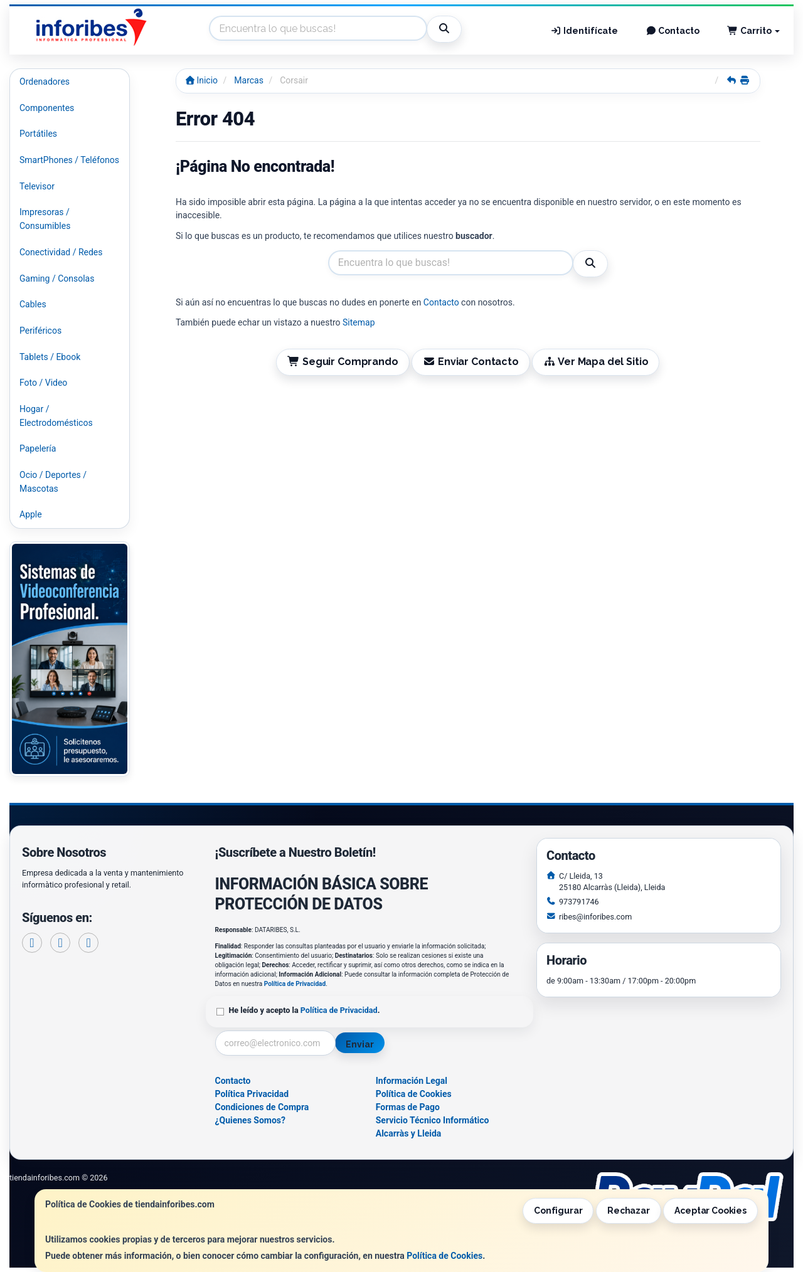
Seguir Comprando (342, 362)
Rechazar (628, 1211)
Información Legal (411, 1081)
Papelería (37, 448)
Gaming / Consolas (56, 278)
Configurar (558, 1211)
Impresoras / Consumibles (44, 219)
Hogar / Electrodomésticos (56, 416)
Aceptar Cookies (710, 1211)
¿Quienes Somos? (250, 1120)
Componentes (46, 108)
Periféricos (40, 331)
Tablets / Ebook (49, 357)
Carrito (753, 31)
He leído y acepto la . (304, 1010)
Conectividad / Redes (60, 252)
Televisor (37, 186)
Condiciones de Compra (262, 1107)
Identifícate (584, 31)
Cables (32, 304)
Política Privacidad (252, 1094)
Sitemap (359, 322)
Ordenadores (44, 82)
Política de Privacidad (295, 983)
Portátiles (38, 134)
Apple (30, 514)
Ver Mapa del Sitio (595, 362)
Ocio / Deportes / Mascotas (53, 482)
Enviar (359, 1044)
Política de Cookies (444, 1256)
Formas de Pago (408, 1107)
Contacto (673, 31)
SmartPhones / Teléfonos (69, 160)
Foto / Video (43, 383)
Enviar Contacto (471, 362)
